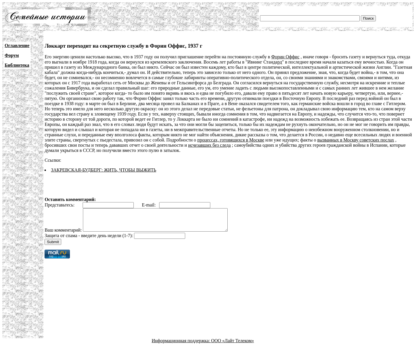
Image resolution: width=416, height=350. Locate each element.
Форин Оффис (285, 56)
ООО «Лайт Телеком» (232, 344)
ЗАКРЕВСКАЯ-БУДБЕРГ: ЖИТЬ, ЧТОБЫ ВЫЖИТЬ (103, 169)
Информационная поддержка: (181, 344)
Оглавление (17, 45)
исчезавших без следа (209, 145)
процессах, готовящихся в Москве (230, 139)
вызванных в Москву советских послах (355, 139)
